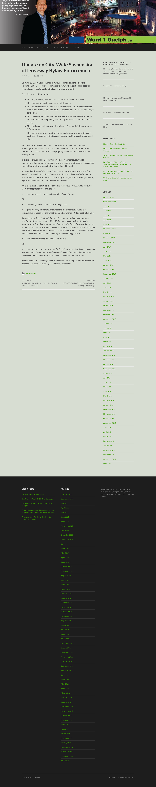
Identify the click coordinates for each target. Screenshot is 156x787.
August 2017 (108, 324)
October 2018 (108, 269)
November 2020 (109, 229)
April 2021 (107, 224)
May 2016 (107, 387)
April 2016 (107, 391)
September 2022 (109, 202)
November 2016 (109, 360)
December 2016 (109, 355)
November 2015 (109, 414)
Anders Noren (123, 777)
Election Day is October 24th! (114, 144)
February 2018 (108, 296)
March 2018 (107, 292)
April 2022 (107, 211)
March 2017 (107, 342)
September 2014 (109, 459)
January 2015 (108, 445)
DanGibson (39, 76)
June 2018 (107, 287)
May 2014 (107, 464)
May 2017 (107, 333)
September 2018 (109, 274)
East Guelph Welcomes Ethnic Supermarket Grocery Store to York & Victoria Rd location (117, 164)
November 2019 (109, 242)
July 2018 (107, 283)
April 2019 (107, 260)
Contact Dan (78, 47)
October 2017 (108, 315)
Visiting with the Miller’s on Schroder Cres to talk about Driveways (40, 283)
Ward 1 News (27, 47)
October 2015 (108, 418)
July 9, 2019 (27, 76)
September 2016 (109, 369)
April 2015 (107, 432)
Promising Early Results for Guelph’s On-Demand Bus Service (118, 172)
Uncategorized (31, 273)
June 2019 (107, 251)
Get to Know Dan (61, 47)
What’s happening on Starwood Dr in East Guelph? (118, 156)
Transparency (43, 47)
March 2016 (107, 396)
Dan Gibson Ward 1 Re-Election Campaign (115, 149)
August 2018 (108, 278)
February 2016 (108, 400)
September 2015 (109, 423)
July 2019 (107, 247)
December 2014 (109, 450)
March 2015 (107, 436)
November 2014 (109, 454)
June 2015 (107, 427)
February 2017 (108, 346)
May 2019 (107, 256)
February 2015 (108, 441)
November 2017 (109, 310)
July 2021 (107, 215)
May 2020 (107, 233)
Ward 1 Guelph (34, 777)
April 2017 (107, 337)
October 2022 (108, 197)
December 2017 (109, 305)
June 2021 (107, 220)
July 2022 (107, 206)
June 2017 (107, 328)
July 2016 (107, 378)
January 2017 (108, 351)
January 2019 (108, 265)
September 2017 (109, 319)
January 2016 (108, 405)
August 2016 (108, 373)
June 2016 (107, 382)
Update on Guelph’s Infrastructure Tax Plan (117, 179)
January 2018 (108, 301)
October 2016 (108, 364)
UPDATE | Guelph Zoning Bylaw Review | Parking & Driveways (77, 283)
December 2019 (109, 238)
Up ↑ (132, 777)
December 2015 (109, 409)
